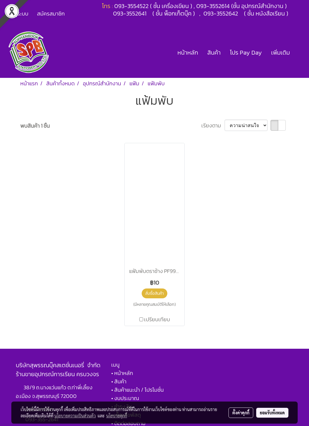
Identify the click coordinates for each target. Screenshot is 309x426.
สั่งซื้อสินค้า (154, 293)
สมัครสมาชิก (51, 14)
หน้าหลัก (187, 52)
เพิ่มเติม (280, 52)
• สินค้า (118, 381)
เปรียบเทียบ (157, 319)
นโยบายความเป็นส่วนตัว (75, 415)
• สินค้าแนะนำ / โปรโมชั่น (137, 390)
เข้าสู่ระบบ (17, 14)
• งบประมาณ (125, 398)
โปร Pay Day (246, 52)
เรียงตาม (213, 125)
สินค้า (214, 52)
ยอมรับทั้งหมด (272, 412)
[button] (299, 52)
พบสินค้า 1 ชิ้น (35, 126)
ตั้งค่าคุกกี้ (240, 412)
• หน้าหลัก (122, 373)
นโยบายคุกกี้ (116, 415)
